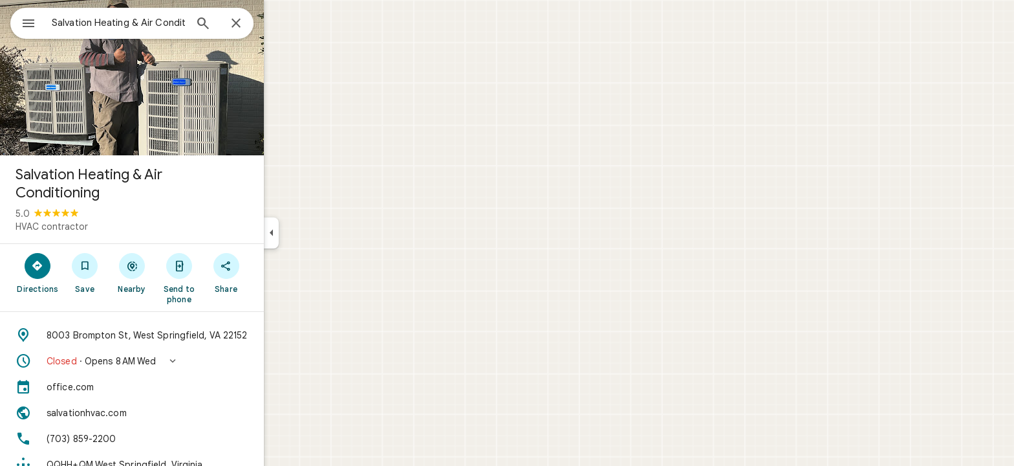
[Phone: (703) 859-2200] (178, 439)
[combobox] (152, 22)
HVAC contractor (98, 226)
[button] (178, 361)
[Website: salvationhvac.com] (178, 413)
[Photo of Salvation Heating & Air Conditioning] (178, 77)
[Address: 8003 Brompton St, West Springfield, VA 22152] (178, 335)
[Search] (249, 24)
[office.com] (178, 387)
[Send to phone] (225, 277)
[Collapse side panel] (317, 233)
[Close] (282, 24)
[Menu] (23, 22)
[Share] (272, 272)
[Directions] (84, 272)
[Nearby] (178, 272)
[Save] (131, 272)
